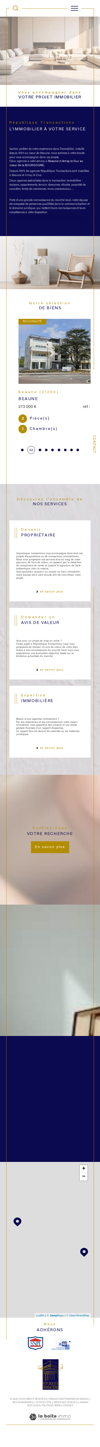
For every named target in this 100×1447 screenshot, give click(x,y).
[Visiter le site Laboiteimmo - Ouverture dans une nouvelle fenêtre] (50, 1431)
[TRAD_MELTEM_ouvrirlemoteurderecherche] (15, 8)
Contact (94, 444)
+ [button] (83, 1178)
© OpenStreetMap (77, 1324)
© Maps (55, 1324)
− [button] (83, 1186)
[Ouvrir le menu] (74, 8)
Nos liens (33, 1415)
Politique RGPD (51, 1415)
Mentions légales (65, 1411)
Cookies (68, 1415)
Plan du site (44, 1411)
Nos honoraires (22, 1411)
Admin (83, 1411)
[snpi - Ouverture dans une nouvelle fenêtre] (35, 1352)
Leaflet (40, 1324)
